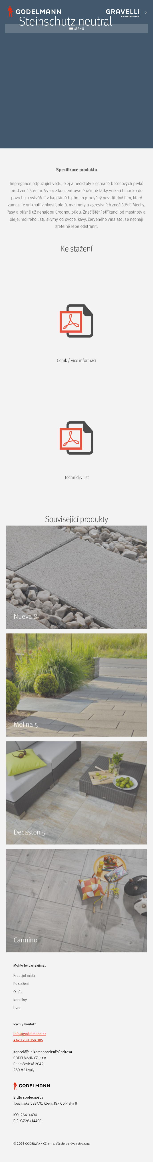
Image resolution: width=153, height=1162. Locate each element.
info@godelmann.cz (29, 1033)
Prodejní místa (24, 975)
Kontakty (20, 999)
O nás (17, 991)
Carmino (24, 957)
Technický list (76, 492)
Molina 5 (24, 735)
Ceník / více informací (76, 371)
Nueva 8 (24, 625)
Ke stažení (21, 983)
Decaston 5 (28, 846)
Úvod (17, 1007)
